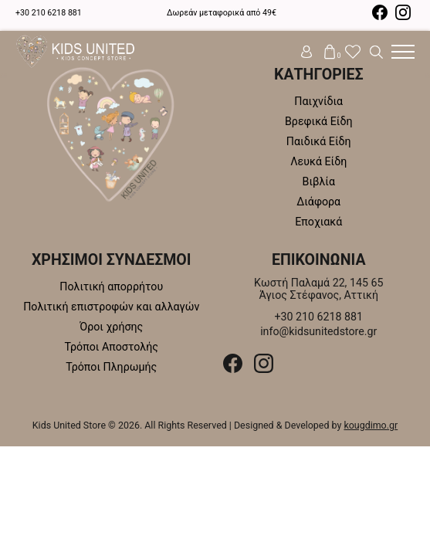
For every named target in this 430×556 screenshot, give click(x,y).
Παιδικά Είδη (318, 141)
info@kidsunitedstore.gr (318, 331)
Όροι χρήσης (111, 326)
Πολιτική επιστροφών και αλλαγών (111, 306)
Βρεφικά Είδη (319, 121)
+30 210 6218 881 (48, 13)
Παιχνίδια (318, 101)
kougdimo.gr (371, 425)
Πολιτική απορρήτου (111, 286)
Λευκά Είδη (318, 161)
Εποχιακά (318, 221)
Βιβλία (319, 181)
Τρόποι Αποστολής (111, 347)
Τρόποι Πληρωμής (111, 367)
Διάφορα (318, 201)
